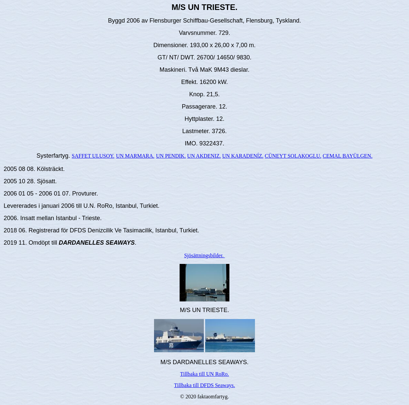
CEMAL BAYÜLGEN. (347, 156)
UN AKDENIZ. (204, 156)
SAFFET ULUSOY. (93, 156)
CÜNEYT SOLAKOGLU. (293, 156)
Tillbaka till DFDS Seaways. (204, 385)
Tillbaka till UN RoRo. (204, 374)
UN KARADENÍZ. (242, 156)
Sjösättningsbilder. (204, 255)
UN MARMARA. (135, 156)
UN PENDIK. (171, 156)
